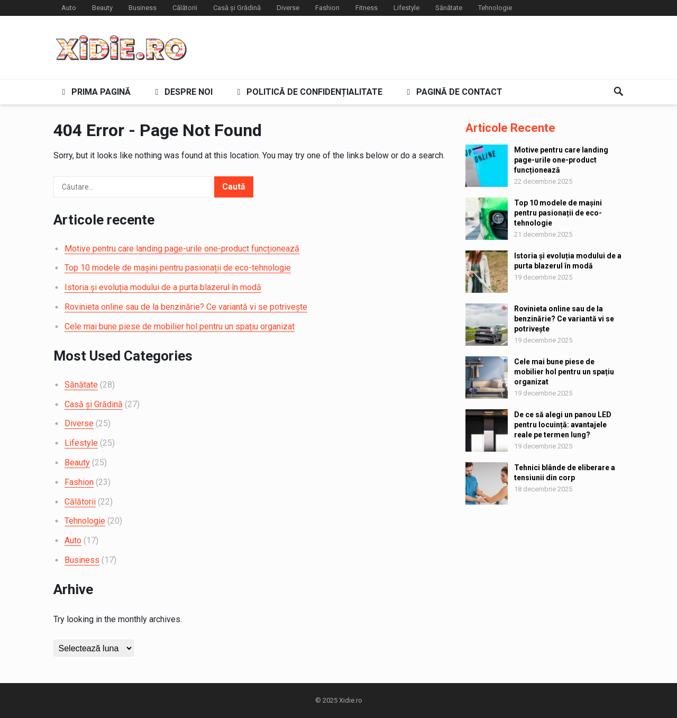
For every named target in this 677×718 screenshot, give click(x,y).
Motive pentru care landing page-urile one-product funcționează (182, 249)
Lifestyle (406, 8)
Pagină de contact (453, 92)
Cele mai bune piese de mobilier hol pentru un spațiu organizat (180, 326)
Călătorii (184, 8)
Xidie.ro (350, 700)
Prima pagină (95, 92)
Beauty (102, 8)
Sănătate (448, 8)
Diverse (288, 8)
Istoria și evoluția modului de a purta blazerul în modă (163, 287)
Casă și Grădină (237, 8)
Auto (68, 8)
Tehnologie (495, 8)
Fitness (366, 8)
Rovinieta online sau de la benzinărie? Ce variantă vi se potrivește (186, 307)
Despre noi (182, 92)
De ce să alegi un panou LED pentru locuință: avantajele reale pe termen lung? (562, 424)
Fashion (327, 8)
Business (143, 8)
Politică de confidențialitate (308, 92)
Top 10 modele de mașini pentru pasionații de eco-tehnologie (178, 268)
